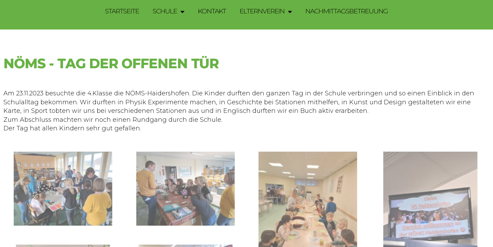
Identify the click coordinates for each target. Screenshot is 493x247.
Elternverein (266, 11)
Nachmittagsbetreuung (346, 11)
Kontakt (212, 11)
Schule (168, 11)
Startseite (122, 11)
